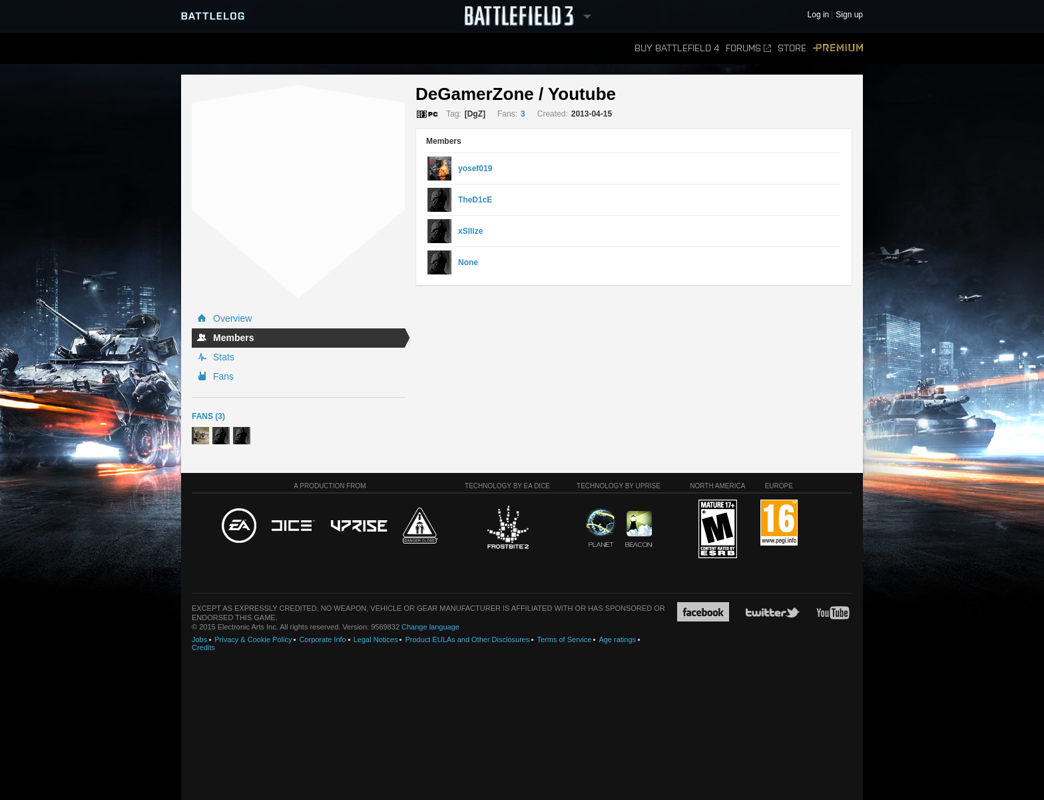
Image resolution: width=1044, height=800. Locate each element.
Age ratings (617, 639)
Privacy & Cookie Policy (253, 639)
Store (792, 48)
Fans (223, 376)
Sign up (849, 15)
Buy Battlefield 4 (677, 48)
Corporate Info (322, 639)
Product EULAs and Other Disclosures (467, 639)
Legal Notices (376, 639)
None (468, 262)
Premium (838, 48)
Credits (203, 647)
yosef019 (475, 168)
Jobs (199, 639)
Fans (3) (208, 416)
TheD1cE (475, 199)
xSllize (470, 231)
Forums (748, 48)
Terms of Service (564, 639)
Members (233, 337)
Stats (223, 357)
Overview (232, 318)
